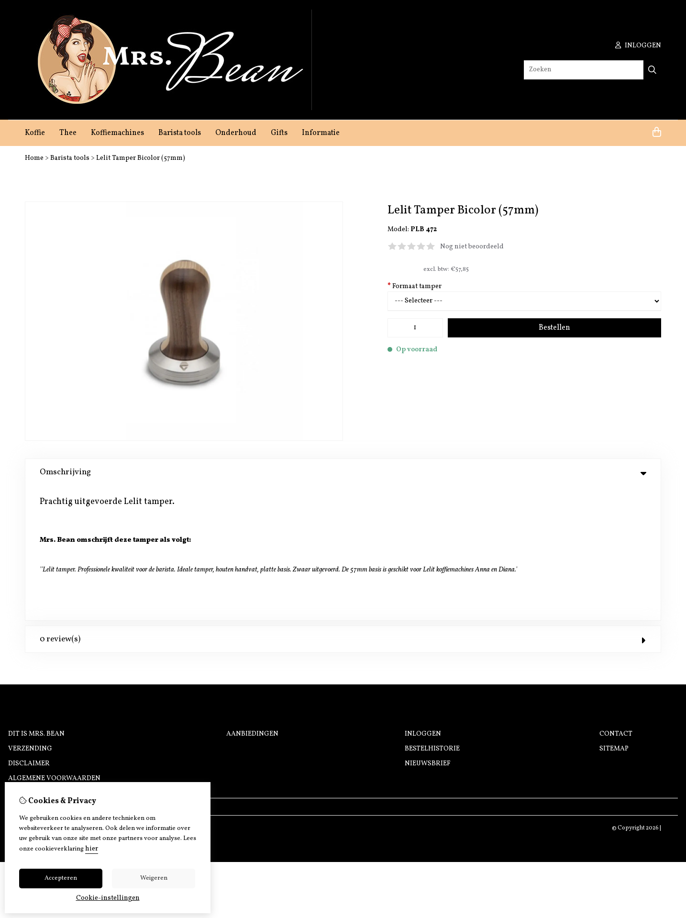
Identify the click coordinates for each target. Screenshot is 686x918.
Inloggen (423, 599)
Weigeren (153, 878)
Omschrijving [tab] (343, 472)
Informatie (321, 133)
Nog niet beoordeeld (472, 246)
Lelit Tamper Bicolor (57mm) (140, 158)
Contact (615, 599)
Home (34, 158)
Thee (68, 133)
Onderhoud (235, 133)
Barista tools (179, 133)
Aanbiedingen (252, 599)
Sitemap (614, 614)
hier (91, 848)
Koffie (35, 133)
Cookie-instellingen (108, 898)
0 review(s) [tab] (343, 504)
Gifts (279, 133)
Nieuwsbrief (428, 629)
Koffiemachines (117, 133)
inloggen (638, 45)
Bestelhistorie (432, 614)
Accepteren (60, 878)
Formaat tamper (414, 286)
